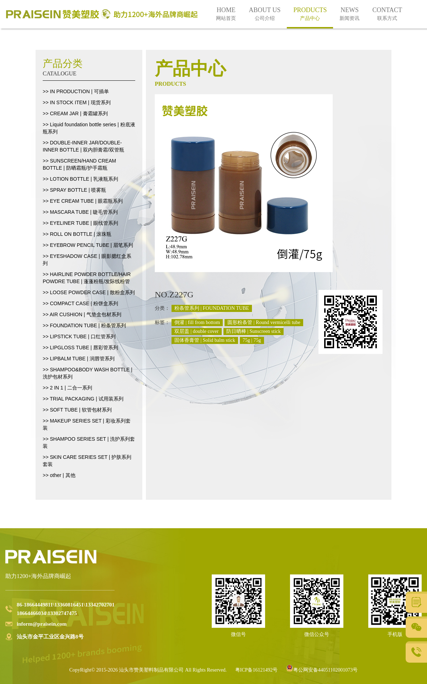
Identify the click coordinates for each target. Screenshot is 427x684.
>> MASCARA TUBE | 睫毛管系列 (80, 212)
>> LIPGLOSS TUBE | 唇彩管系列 (80, 347)
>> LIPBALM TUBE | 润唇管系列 (79, 358)
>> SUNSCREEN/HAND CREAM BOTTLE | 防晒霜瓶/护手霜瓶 (79, 164)
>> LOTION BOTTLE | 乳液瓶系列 (80, 179)
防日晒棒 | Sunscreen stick (253, 331)
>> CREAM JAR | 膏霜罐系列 (75, 113)
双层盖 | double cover (196, 331)
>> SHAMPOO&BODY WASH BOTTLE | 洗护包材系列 (87, 373)
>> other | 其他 (59, 475)
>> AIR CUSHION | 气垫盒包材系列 (82, 314)
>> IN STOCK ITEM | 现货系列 (77, 102)
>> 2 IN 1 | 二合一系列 (67, 388)
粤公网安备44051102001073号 (322, 670)
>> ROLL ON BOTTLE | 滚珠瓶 (77, 234)
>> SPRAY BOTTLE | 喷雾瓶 (74, 190)
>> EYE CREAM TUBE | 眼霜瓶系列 (83, 201)
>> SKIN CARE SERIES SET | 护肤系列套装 (87, 460)
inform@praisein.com (42, 624)
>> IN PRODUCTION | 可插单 (76, 91)
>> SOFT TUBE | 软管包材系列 (77, 410)
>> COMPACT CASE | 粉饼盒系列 (80, 303)
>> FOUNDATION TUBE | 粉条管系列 (84, 325)
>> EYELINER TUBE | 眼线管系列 (80, 223)
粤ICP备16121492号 (256, 670)
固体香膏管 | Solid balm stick (204, 340)
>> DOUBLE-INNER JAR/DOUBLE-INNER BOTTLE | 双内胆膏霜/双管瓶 (83, 146)
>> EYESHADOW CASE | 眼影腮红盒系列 (87, 259)
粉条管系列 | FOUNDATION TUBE (211, 308)
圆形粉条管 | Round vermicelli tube (263, 322)
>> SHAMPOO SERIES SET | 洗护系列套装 (89, 442)
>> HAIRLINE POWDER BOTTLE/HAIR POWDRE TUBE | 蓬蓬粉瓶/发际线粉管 (87, 277)
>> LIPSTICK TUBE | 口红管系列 (79, 336)
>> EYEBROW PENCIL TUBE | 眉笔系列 (88, 245)
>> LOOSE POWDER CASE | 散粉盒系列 (89, 292)
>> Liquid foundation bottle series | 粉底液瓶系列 (89, 128)
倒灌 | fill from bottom (197, 322)
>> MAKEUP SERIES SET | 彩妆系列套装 (87, 424)
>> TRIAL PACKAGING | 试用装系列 (83, 399)
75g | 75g (252, 340)
